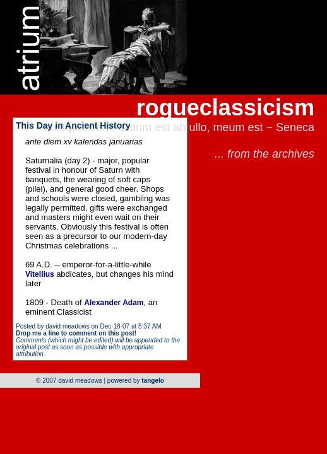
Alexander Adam (113, 302)
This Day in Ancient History (73, 125)
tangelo (152, 380)
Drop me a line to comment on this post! (76, 333)
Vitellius (40, 274)
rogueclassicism (225, 107)
